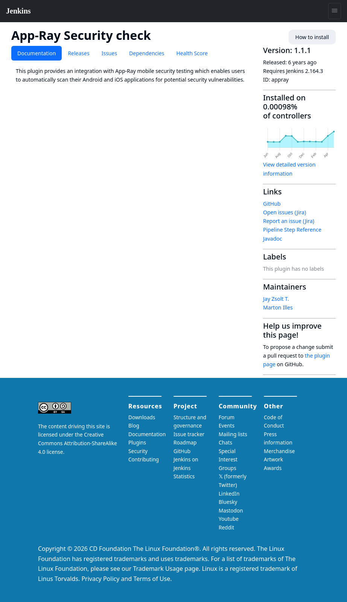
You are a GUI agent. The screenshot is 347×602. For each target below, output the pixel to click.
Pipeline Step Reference (292, 229)
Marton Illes (278, 307)
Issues (109, 53)
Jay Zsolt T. (276, 298)
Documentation (36, 53)
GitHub (272, 203)
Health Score (191, 53)
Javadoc (272, 238)
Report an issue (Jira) (288, 220)
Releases (78, 53)
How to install (312, 37)
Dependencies (146, 53)
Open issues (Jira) (284, 212)
